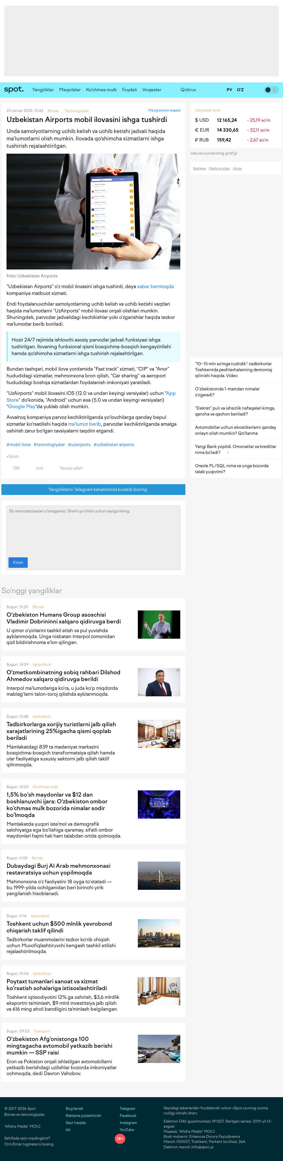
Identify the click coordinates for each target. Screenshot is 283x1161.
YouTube (124, 1130)
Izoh (36, 468)
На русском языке (164, 110)
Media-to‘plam (219, 168)
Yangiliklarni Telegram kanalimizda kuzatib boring (93, 490)
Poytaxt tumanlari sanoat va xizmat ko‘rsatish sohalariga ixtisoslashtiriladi (57, 985)
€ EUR (202, 130)
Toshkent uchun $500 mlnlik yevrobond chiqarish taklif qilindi (59, 927)
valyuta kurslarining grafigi (215, 153)
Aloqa (237, 168)
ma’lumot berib (84, 424)
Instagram (126, 1123)
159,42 (224, 140)
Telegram (125, 1108)
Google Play (21, 406)
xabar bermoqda (155, 286)
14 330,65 (228, 130)
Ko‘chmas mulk (101, 89)
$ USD (202, 120)
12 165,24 (227, 120)
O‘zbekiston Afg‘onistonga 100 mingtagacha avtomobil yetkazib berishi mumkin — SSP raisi (59, 1046)
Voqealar (151, 89)
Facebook (125, 1116)
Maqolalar (70, 89)
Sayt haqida (76, 1123)
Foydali (129, 89)
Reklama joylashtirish (83, 1116)
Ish (68, 1130)
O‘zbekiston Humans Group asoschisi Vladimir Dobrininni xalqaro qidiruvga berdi (64, 618)
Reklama (199, 168)
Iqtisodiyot (42, 664)
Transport (42, 1031)
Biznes (38, 607)
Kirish (18, 562)
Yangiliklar (43, 89)
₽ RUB (202, 140)
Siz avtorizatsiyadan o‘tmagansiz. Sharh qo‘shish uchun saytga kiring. (93, 530)
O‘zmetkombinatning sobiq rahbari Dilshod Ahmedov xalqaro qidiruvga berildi (64, 675)
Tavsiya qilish (68, 468)
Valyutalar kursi (207, 110)
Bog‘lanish (74, 1108)
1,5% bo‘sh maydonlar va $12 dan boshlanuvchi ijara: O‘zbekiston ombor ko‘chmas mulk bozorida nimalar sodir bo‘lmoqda (57, 804)
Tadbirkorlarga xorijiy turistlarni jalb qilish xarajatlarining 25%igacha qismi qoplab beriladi (61, 731)
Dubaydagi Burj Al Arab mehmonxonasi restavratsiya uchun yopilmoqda (58, 869)
